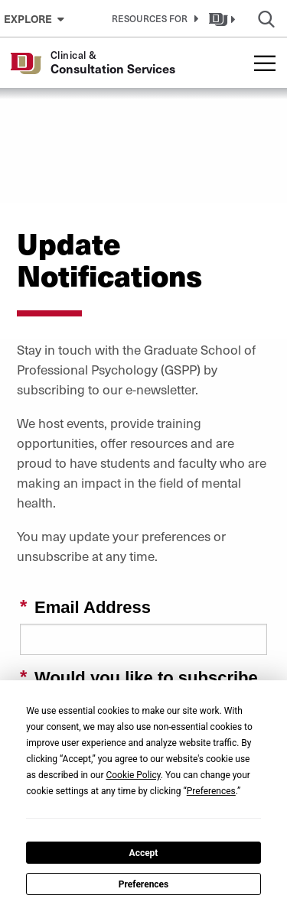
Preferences (144, 884)
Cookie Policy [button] (133, 775)
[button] (152, 18)
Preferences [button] (211, 791)
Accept (143, 853)
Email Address (92, 607)
